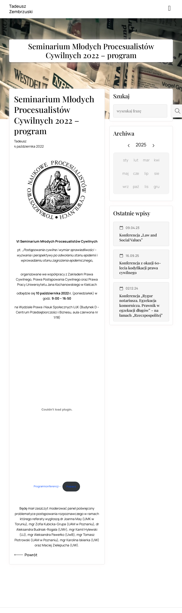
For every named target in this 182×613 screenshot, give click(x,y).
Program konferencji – (47, 486)
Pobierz (71, 486)
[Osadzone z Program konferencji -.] (57, 409)
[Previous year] (129, 145)
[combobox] (140, 111)
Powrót (25, 555)
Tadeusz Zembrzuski (21, 8)
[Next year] (153, 145)
